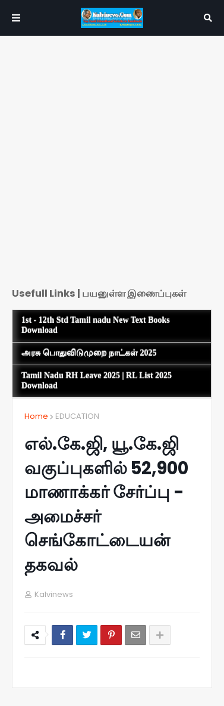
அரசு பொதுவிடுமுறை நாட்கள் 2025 (89, 353)
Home (36, 416)
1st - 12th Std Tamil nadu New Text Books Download (95, 325)
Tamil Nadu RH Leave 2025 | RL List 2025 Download (96, 380)
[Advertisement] (112, 166)
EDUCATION (77, 416)
